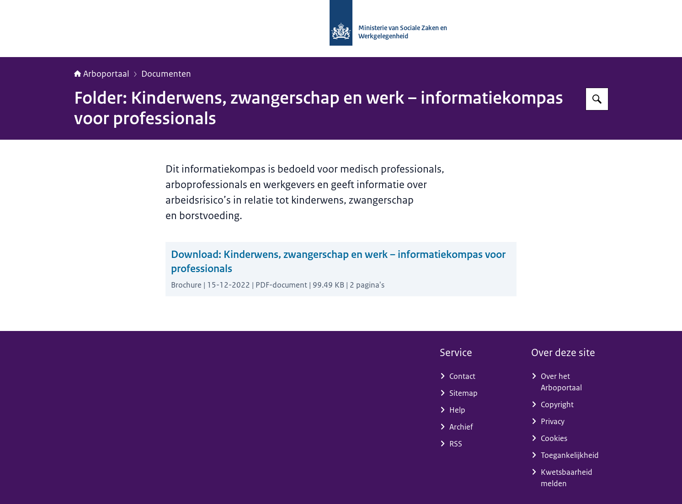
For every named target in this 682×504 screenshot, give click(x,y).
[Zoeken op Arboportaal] (597, 99)
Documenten (166, 73)
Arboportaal (101, 73)
